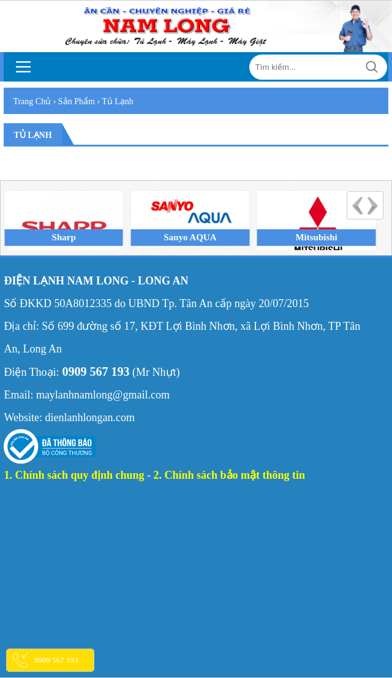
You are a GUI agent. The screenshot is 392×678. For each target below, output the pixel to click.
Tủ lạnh (32, 135)
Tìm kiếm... (372, 67)
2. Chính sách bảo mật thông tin (230, 475)
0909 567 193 (56, 660)
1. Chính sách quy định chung (74, 475)
